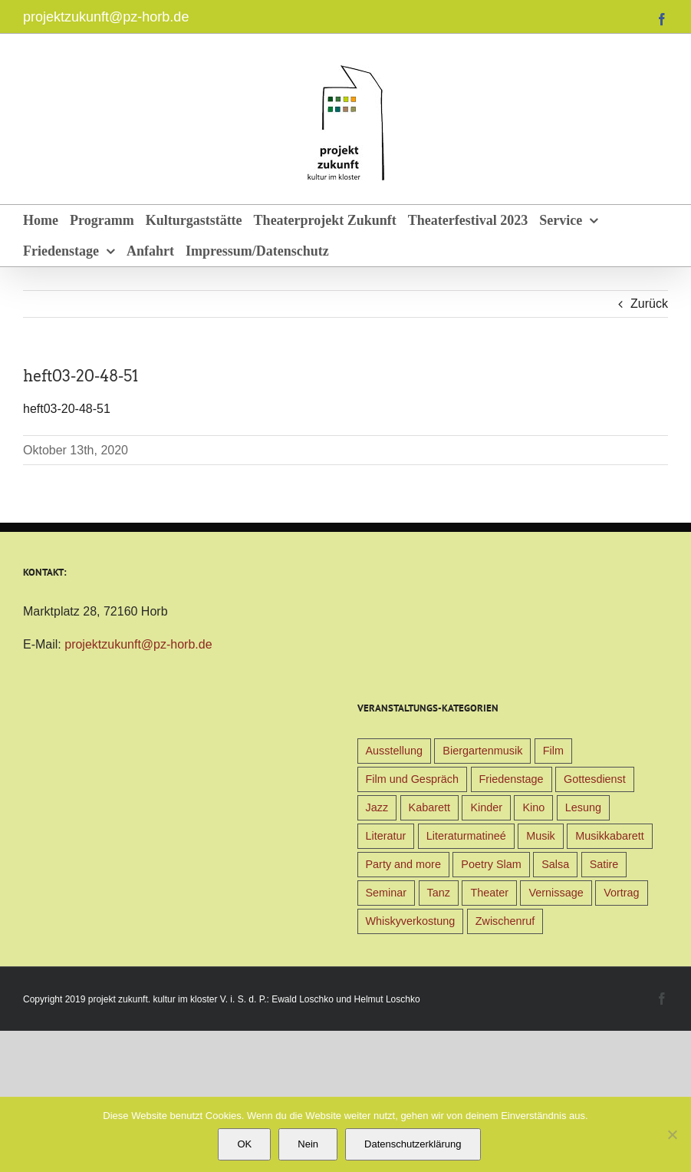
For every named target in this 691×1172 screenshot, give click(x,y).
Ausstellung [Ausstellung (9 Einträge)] (394, 750)
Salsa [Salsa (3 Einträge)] (555, 864)
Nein (308, 1144)
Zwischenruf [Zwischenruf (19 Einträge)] (505, 921)
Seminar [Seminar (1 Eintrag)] (386, 892)
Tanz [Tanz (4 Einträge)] (438, 892)
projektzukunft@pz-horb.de (106, 17)
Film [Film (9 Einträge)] (553, 750)
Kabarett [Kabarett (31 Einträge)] (429, 807)
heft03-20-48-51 (66, 408)
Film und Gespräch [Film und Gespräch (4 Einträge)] (412, 779)
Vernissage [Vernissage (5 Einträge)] (555, 892)
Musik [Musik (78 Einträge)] (540, 836)
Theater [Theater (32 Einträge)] (489, 892)
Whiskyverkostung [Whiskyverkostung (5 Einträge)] (411, 921)
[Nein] (671, 1134)
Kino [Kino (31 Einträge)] (533, 807)
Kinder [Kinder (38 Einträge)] (486, 807)
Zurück (649, 303)
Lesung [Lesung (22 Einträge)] (583, 807)
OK (244, 1144)
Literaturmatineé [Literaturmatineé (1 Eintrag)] (466, 836)
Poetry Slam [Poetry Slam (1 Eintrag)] (491, 864)
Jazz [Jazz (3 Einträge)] (377, 807)
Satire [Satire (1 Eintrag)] (604, 864)
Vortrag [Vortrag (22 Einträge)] (621, 892)
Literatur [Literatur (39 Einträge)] (386, 836)
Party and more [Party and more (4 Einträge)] (403, 864)
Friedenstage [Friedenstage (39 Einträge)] (511, 779)
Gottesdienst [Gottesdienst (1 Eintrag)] (595, 779)
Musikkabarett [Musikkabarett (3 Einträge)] (609, 836)
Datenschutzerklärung (412, 1144)
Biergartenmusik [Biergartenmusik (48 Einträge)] (482, 750)
